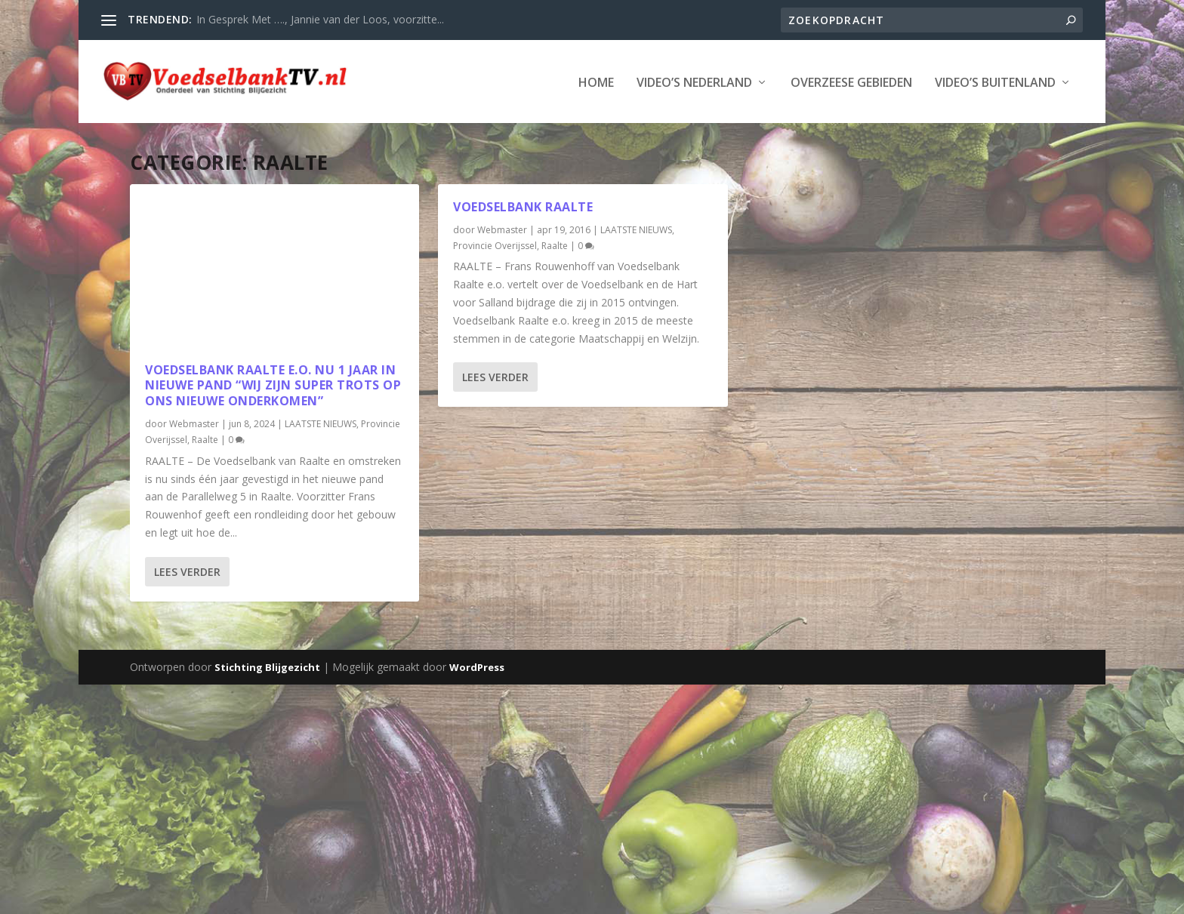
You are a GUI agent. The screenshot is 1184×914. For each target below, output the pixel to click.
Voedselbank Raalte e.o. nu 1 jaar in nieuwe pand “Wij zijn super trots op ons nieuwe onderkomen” (273, 384)
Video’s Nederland (694, 82)
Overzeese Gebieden (851, 82)
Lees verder (187, 570)
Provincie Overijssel (495, 244)
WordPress (476, 665)
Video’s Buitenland (995, 82)
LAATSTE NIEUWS (320, 422)
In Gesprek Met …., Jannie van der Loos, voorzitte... (320, 19)
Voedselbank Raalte (523, 205)
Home (596, 82)
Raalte (205, 438)
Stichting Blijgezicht (267, 665)
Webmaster (194, 422)
